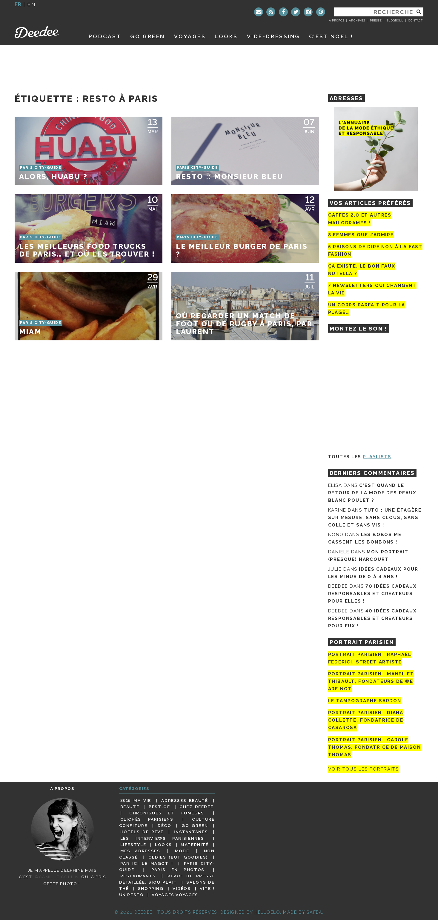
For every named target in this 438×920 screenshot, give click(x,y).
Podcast (105, 36)
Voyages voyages (175, 894)
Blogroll (395, 20)
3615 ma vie (135, 800)
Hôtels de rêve (142, 831)
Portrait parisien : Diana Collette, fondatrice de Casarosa (366, 720)
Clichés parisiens (146, 819)
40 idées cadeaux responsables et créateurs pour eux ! (372, 618)
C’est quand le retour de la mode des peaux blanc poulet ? (372, 493)
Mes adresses (140, 850)
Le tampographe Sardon (364, 700)
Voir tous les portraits (363, 769)
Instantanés (191, 831)
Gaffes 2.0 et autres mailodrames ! (359, 218)
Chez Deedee (196, 806)
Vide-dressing (273, 36)
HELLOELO (267, 912)
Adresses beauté (184, 800)
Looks (226, 36)
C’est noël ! (331, 36)
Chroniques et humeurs (166, 813)
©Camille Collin (57, 876)
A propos (336, 20)
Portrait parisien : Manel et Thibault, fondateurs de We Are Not (371, 681)
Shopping (151, 888)
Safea (314, 912)
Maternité (195, 844)
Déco (164, 825)
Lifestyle (133, 844)
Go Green (195, 825)
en (31, 4)
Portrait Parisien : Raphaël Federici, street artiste (369, 658)
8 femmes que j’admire (361, 234)
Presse (376, 20)
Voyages (190, 36)
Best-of (159, 806)
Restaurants (138, 875)
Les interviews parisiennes (162, 838)
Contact (415, 20)
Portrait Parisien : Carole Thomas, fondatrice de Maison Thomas (374, 747)
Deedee (45, 32)
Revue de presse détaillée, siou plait (167, 879)
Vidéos (182, 888)
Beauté (129, 806)
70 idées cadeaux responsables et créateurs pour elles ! (372, 594)
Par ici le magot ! (146, 863)
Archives (357, 20)
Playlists (377, 456)
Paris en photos (178, 869)
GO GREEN (147, 36)
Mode (182, 850)
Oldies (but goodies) (178, 857)
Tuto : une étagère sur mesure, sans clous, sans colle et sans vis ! (375, 517)
